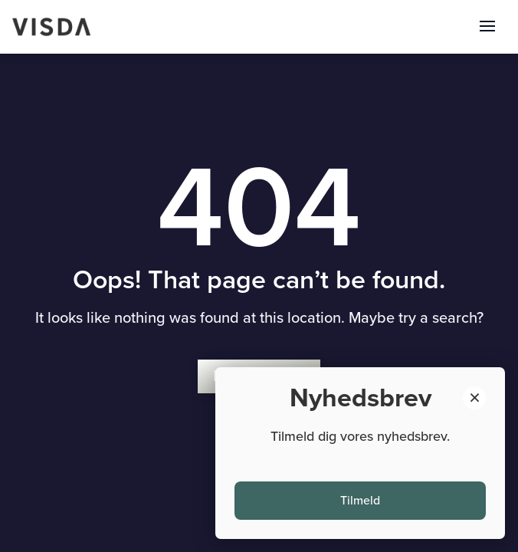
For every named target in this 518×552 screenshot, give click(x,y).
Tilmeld (360, 500)
